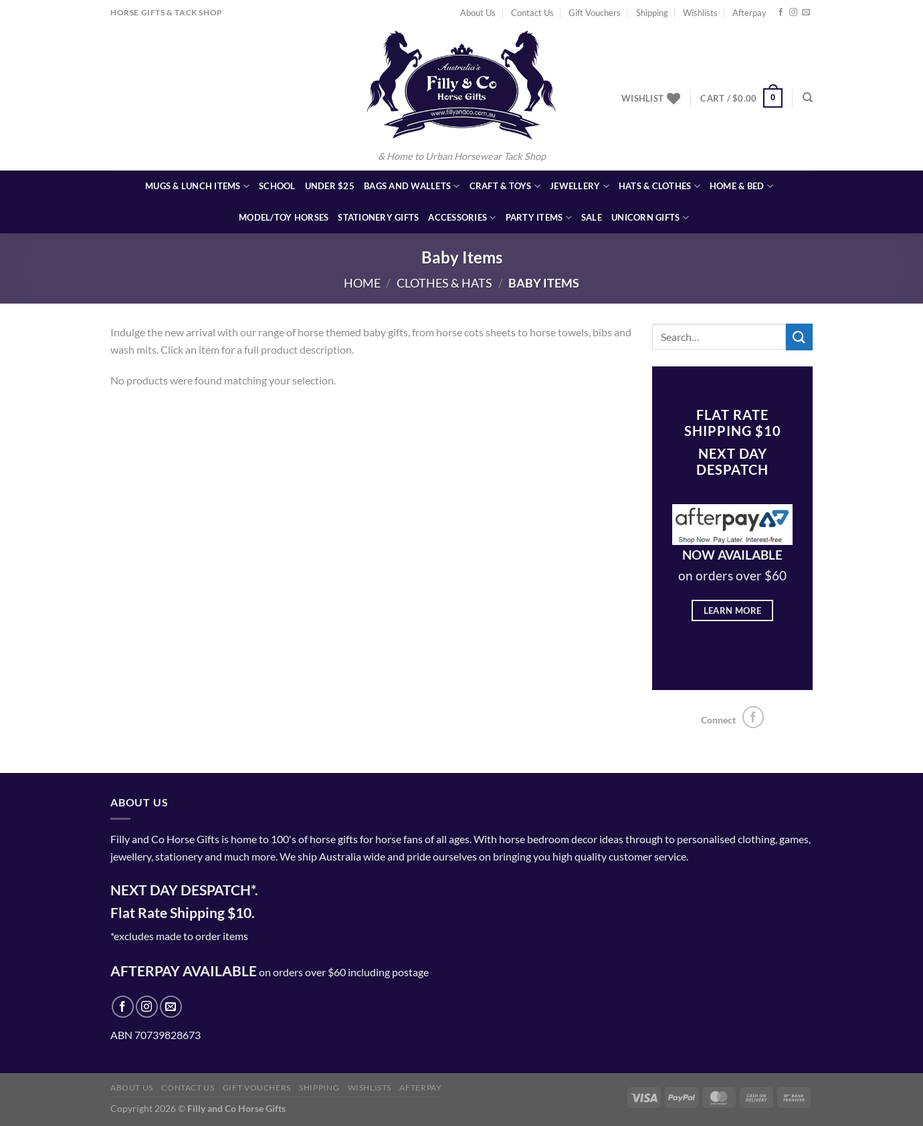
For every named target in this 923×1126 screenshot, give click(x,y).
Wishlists (700, 12)
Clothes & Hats (444, 282)
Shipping (652, 12)
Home (362, 282)
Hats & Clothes (659, 186)
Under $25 (329, 186)
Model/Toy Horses (283, 217)
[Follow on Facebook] (781, 12)
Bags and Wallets (412, 186)
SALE (591, 217)
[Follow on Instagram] (793, 12)
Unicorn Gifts (650, 217)
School (277, 186)
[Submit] (799, 337)
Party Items (539, 217)
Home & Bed (741, 186)
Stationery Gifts (378, 217)
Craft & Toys (505, 186)
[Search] (808, 97)
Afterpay (749, 12)
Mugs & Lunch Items (197, 186)
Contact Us (532, 12)
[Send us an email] (806, 12)
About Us (478, 12)
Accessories (462, 217)
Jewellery (579, 186)
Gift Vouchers (595, 12)
